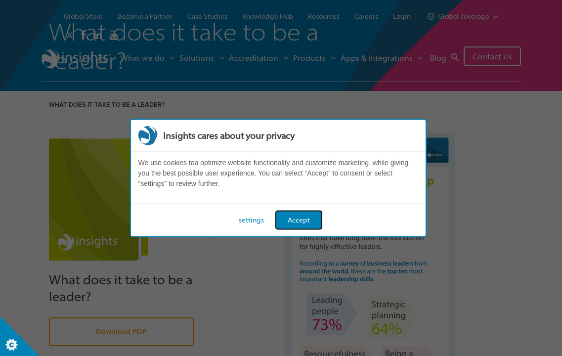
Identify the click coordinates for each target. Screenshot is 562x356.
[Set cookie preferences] (20, 336)
